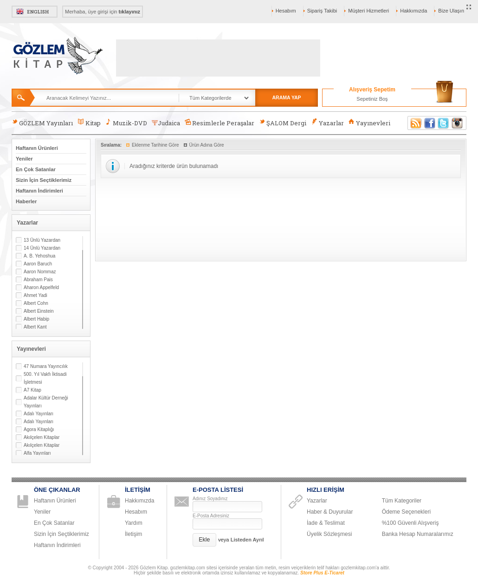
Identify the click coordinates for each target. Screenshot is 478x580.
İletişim (133, 534)
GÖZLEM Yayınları (42, 122)
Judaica (166, 123)
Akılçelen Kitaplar (41, 437)
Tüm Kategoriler (401, 500)
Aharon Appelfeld (41, 287)
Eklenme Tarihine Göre (155, 145)
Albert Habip (36, 319)
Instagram (458, 123)
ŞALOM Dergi (282, 122)
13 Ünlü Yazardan (42, 240)
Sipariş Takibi (322, 10)
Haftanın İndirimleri (39, 190)
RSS (414, 123)
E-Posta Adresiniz (211, 515)
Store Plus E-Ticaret (322, 572)
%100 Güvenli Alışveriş (410, 523)
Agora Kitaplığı (39, 429)
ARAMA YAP (286, 97)
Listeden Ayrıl (247, 539)
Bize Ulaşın (451, 10)
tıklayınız (129, 11)
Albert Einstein (38, 311)
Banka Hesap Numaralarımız (417, 534)
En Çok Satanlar (36, 169)
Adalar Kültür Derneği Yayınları (46, 401)
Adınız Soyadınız (210, 498)
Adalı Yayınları (38, 413)
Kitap (89, 122)
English (35, 12)
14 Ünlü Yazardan (42, 248)
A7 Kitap (32, 390)
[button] (204, 540)
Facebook (430, 123)
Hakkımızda (413, 10)
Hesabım (286, 10)
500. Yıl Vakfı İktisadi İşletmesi (45, 378)
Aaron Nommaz (40, 271)
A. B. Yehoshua (39, 255)
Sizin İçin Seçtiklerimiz (43, 180)
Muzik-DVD (126, 122)
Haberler (26, 201)
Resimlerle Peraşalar (219, 122)
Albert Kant (35, 326)
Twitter (444, 123)
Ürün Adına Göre (206, 145)
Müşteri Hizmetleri (368, 10)
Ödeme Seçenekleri (406, 512)
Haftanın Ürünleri (37, 148)
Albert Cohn (36, 303)
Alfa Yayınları (37, 453)
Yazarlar (327, 122)
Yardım (133, 523)
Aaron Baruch (38, 263)
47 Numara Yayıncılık (46, 366)
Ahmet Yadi (35, 295)
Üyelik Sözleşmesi (329, 534)
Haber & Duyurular (330, 512)
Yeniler (24, 158)
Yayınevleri (369, 122)
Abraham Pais (38, 279)
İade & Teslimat (326, 523)
